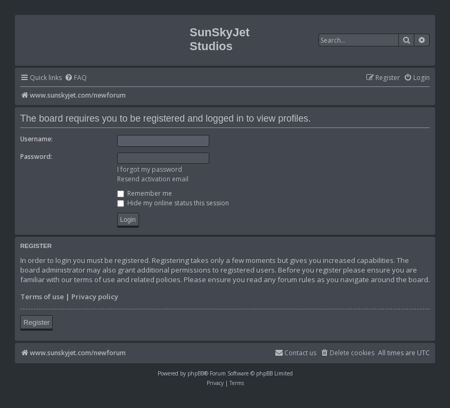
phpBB (195, 373)
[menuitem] (75, 78)
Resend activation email (153, 179)
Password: (36, 156)
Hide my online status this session (173, 202)
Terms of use (42, 296)
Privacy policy (94, 296)
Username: (36, 138)
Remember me (144, 193)
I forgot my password (149, 169)
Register (36, 322)
